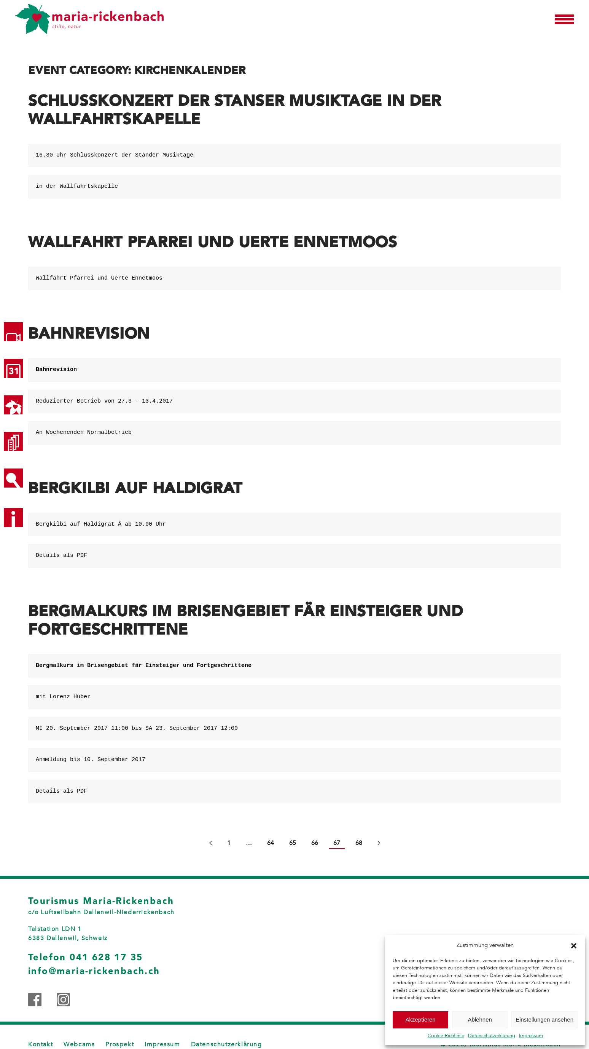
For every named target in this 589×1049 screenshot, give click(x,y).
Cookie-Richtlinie (446, 1036)
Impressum (531, 1036)
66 (314, 843)
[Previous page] (210, 843)
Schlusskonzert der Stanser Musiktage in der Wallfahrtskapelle (234, 110)
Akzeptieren (420, 1019)
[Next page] (379, 843)
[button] (574, 945)
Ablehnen (480, 1019)
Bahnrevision (89, 333)
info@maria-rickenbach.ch (94, 971)
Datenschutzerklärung (491, 1036)
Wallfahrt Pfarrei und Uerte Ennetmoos (212, 242)
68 (358, 843)
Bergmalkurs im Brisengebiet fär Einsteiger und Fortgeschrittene (245, 620)
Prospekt (119, 1044)
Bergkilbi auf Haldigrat (135, 488)
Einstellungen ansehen (544, 1019)
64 (270, 843)
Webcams (79, 1044)
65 (292, 843)
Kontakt (40, 1044)
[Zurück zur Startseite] (89, 19)
